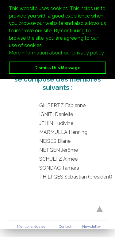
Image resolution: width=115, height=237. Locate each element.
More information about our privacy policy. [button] (57, 53)
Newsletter (91, 226)
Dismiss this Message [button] (57, 67)
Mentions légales (31, 226)
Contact (65, 226)
